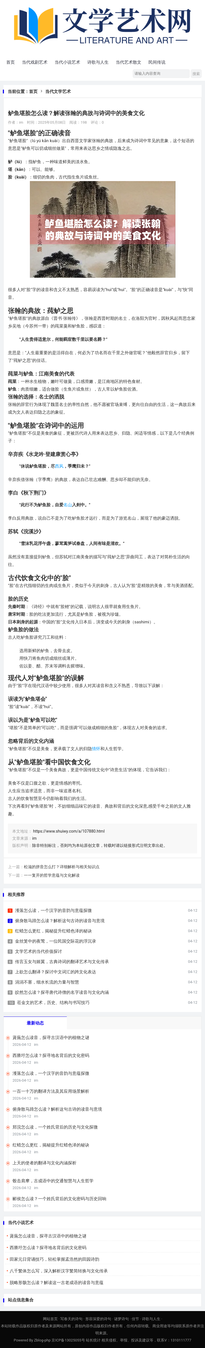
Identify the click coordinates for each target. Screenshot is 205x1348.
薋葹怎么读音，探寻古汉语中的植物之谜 (51, 1037)
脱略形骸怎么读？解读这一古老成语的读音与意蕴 (56, 1282)
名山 (67, 504)
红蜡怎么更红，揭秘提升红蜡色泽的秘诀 (53, 931)
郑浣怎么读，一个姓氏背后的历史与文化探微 (55, 1127)
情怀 (96, 748)
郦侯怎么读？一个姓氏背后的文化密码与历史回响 (59, 1198)
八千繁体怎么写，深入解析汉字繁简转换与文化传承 (59, 1271)
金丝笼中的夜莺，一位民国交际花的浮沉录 (55, 941)
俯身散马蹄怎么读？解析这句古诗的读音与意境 (60, 920)
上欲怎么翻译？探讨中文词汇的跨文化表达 (55, 971)
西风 (59, 466)
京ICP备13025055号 (68, 1340)
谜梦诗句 (121, 1319)
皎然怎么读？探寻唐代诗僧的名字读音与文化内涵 (62, 992)
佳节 (135, 1319)
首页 (10, 62)
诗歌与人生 (98, 62)
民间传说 (156, 62)
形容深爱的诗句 (98, 1319)
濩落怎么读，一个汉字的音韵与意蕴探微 (53, 910)
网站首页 (50, 1319)
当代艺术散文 (128, 62)
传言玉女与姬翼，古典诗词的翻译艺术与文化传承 (62, 961)
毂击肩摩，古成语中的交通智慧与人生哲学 (53, 1180)
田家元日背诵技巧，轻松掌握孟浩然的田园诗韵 (54, 1259)
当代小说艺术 (67, 62)
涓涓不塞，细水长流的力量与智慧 (47, 982)
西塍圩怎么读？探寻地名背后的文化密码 (51, 1055)
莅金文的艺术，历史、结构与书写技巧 (53, 1002)
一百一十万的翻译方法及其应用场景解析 (51, 1091)
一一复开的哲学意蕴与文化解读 (52, 875)
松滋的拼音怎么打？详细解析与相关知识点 (62, 866)
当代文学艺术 (58, 91)
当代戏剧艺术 (34, 62)
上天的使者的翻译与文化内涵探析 (44, 1162)
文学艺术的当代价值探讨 (38, 951)
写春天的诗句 (71, 1319)
